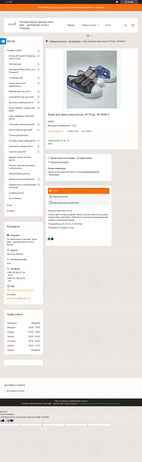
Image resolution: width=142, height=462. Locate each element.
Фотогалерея (75, 41)
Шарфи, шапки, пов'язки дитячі (20, 158)
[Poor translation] (10, 421)
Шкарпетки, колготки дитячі (22, 179)
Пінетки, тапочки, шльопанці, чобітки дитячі (22, 166)
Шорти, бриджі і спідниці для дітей (22, 109)
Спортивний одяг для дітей (21, 97)
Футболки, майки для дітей (21, 102)
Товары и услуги (88, 25)
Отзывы (10, 211)
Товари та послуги (58, 41)
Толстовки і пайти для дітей (21, 124)
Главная (70, 25)
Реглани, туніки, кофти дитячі (22, 141)
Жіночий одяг (15, 64)
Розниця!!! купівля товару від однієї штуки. (22, 57)
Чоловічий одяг (16, 78)
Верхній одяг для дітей (19, 91)
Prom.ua (84, 401)
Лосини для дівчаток (18, 135)
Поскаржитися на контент (88, 404)
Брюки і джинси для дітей (20, 130)
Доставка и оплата (15, 391)
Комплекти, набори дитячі (21, 146)
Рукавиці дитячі (16, 193)
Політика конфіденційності (110, 404)
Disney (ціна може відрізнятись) (17, 84)
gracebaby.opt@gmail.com (18, 298)
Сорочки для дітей (17, 152)
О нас (108, 25)
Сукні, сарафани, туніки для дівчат (21, 117)
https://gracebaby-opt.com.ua (20, 290)
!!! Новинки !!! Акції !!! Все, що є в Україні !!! (22, 70)
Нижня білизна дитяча (19, 174)
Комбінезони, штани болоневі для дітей (22, 186)
